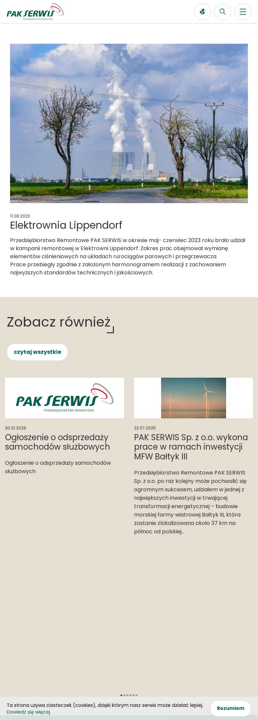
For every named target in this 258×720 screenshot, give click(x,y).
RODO (129, 684)
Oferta (16, 596)
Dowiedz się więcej (28, 712)
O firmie (18, 615)
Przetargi (108, 605)
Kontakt (195, 596)
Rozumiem (230, 708)
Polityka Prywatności (129, 690)
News (14, 605)
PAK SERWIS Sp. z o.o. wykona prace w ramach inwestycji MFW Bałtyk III (191, 447)
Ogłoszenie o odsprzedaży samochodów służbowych (57, 442)
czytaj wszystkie (37, 352)
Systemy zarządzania (126, 596)
